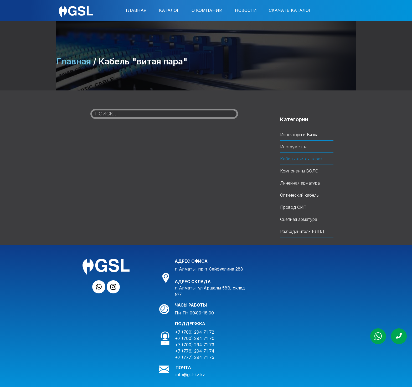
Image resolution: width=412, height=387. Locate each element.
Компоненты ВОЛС (299, 171)
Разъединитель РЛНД (302, 231)
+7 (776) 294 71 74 (194, 351)
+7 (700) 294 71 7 (193, 338)
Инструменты (293, 146)
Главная (136, 10)
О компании (207, 10)
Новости (246, 10)
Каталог (169, 10)
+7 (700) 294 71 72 (194, 332)
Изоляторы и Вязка (299, 134)
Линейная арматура (300, 183)
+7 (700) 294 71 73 (194, 344)
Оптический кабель (299, 195)
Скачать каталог (290, 10)
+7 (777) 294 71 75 (194, 357)
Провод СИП (293, 207)
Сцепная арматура (298, 219)
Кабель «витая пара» (301, 158)
